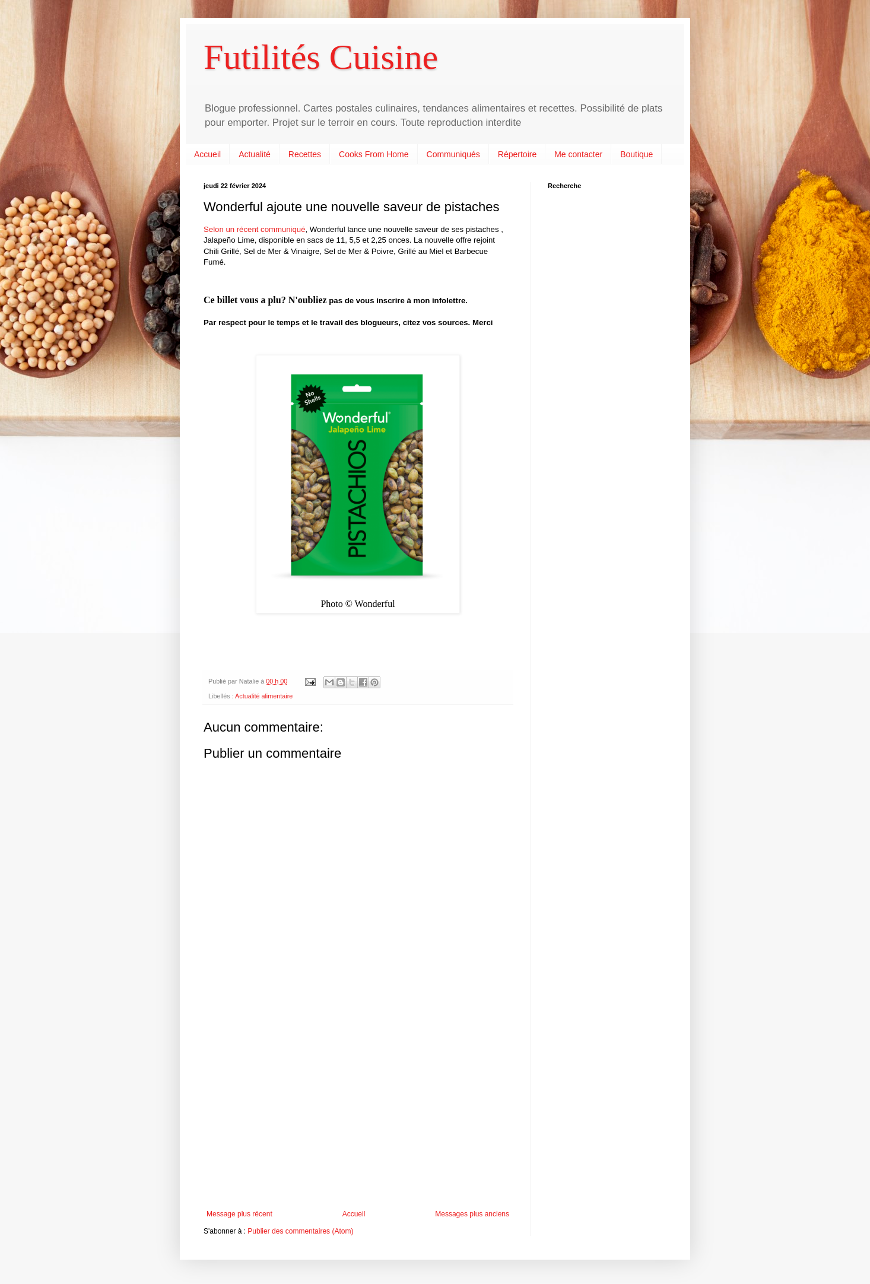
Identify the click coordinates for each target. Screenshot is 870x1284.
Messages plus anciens (472, 1214)
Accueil (207, 154)
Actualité (255, 154)
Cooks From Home (373, 154)
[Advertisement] (358, 1112)
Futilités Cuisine (321, 57)
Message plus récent (239, 1214)
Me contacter (578, 154)
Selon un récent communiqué (255, 229)
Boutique (636, 154)
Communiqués (453, 154)
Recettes (304, 154)
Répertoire (517, 154)
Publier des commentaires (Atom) (300, 1231)
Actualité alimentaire (264, 696)
